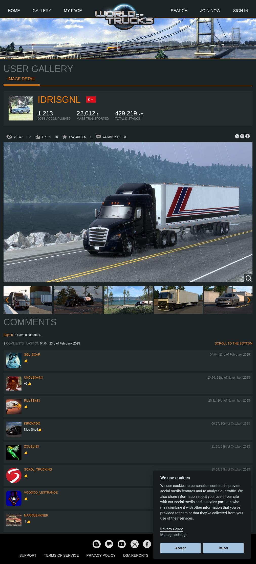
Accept (180, 548)
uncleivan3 (33, 377)
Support (27, 555)
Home (14, 11)
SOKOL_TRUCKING (38, 469)
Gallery (42, 11)
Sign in (8, 335)
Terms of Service (61, 555)
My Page (73, 11)
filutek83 (32, 400)
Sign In (240, 11)
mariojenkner (36, 515)
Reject (223, 548)
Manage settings (173, 535)
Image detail (22, 79)
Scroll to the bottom (233, 343)
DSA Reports (135, 555)
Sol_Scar (32, 354)
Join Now (210, 11)
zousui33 (31, 446)
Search (179, 11)
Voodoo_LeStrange (41, 492)
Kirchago (32, 423)
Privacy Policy (101, 555)
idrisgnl (59, 99)
